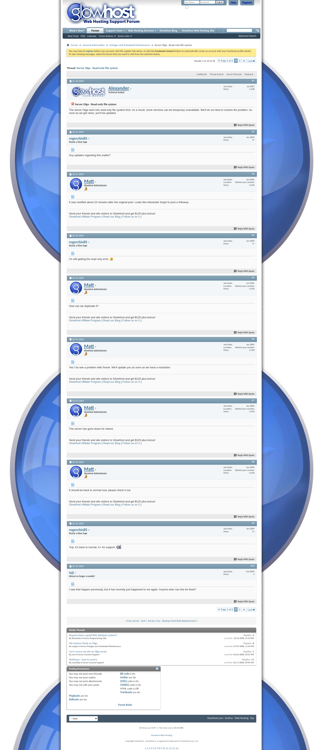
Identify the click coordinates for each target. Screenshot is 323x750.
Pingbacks (74, 695)
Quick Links (124, 36)
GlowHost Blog (168, 30)
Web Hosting (241, 718)
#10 (252, 565)
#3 (253, 173)
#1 (253, 80)
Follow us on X (131, 216)
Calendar (92, 36)
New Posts (73, 36)
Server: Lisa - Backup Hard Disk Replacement (172, 620)
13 (173, 748)
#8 (253, 461)
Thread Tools (216, 74)
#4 (253, 235)
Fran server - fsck (136, 620)
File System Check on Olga (83, 643)
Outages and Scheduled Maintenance (129, 45)
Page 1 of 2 (227, 60)
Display (248, 74)
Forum (95, 30)
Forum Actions (106, 36)
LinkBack (201, 74)
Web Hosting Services (141, 30)
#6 (253, 339)
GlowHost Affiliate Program (85, 216)
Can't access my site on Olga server (88, 651)
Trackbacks (126, 692)
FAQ (83, 36)
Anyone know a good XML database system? (93, 635)
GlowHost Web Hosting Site (198, 30)
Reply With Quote (244, 125)
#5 (253, 277)
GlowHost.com (215, 718)
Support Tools (114, 30)
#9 (253, 523)
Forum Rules (125, 704)
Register (247, 2)
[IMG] (123, 681)
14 (177, 748)
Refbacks (74, 699)
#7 (253, 400)
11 (167, 748)
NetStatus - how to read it (83, 659)
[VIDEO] (124, 684)
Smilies (124, 677)
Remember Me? (194, 7)
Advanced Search (247, 36)
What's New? (76, 30)
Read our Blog (111, 216)
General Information (94, 45)
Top (252, 718)
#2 (253, 131)
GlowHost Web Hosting (161, 735)
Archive (229, 718)
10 (163, 748)
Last (251, 60)
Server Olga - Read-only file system (97, 68)
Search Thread (233, 74)
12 (170, 748)
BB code (124, 673)
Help (233, 2)
